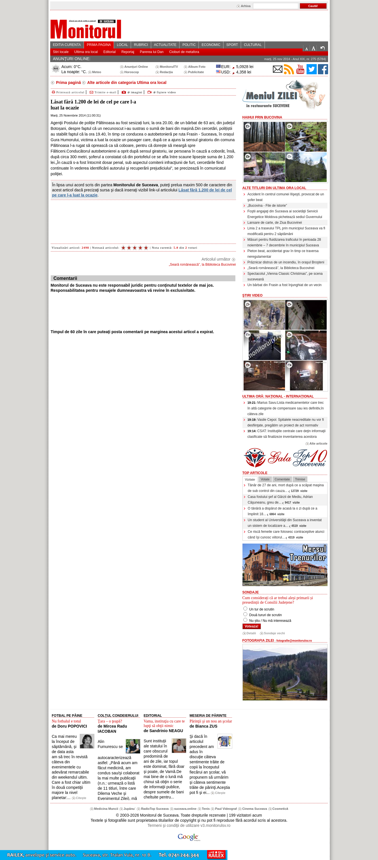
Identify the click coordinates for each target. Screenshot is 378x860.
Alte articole (319, 443)
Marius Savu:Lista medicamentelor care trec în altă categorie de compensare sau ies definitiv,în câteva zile (286, 408)
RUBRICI (141, 45)
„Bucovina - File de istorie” (267, 206)
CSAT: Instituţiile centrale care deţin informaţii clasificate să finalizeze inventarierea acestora (287, 434)
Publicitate (196, 72)
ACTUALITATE (165, 45)
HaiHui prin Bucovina (262, 117)
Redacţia (166, 72)
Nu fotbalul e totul (66, 721)
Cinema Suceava (254, 808)
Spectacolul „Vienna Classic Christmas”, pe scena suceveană (285, 276)
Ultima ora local (86, 52)
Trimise (300, 479)
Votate (265, 479)
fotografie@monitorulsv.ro (294, 640)
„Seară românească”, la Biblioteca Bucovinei (281, 268)
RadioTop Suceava (155, 808)
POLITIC (189, 45)
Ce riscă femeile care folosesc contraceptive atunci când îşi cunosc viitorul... (286, 534)
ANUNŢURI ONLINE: (71, 58)
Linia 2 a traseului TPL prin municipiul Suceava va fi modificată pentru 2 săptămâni (286, 231)
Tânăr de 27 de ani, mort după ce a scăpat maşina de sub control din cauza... (286, 488)
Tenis (206, 808)
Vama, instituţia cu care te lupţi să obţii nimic (164, 723)
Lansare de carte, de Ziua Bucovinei (275, 223)
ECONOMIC (211, 45)
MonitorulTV (169, 66)
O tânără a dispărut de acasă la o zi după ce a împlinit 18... (283, 511)
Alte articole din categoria (126, 82)
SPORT (232, 45)
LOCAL (122, 45)
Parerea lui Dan (151, 52)
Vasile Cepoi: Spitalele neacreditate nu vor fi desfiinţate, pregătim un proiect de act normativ (286, 422)
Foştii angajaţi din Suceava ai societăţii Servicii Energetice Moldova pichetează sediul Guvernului (285, 214)
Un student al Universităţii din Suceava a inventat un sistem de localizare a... (285, 523)
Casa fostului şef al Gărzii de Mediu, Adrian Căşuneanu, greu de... (280, 499)
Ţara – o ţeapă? (110, 721)
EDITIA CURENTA (67, 45)
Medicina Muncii (106, 808)
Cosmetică (280, 808)
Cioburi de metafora (184, 52)
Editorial (110, 52)
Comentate (282, 479)
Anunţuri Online (136, 66)
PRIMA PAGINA (99, 45)
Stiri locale (61, 52)
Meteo (96, 72)
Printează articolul (68, 92)
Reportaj (127, 52)
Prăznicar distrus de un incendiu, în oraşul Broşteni (286, 262)
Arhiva (245, 6)
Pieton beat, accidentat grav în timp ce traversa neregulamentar (283, 254)
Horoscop (131, 72)
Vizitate (250, 479)
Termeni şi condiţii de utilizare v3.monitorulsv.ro (188, 825)
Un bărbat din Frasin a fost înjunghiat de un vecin (285, 285)
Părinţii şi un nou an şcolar (211, 721)
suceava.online (185, 808)
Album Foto (196, 66)
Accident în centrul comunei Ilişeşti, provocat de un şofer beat (286, 197)
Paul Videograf (226, 808)
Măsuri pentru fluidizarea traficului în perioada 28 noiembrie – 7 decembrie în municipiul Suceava (284, 242)
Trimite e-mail (102, 92)
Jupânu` (130, 808)
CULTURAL (252, 45)
